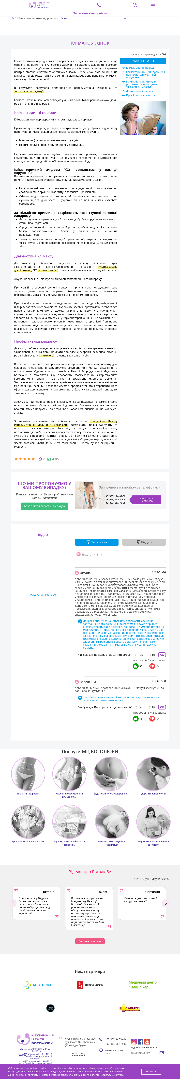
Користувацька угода (112, 1074)
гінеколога (47, 355)
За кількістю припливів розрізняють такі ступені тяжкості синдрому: (142, 84)
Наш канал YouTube (43, 594)
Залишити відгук (90, 941)
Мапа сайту (78, 1053)
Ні (153, 654)
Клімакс (65, 18)
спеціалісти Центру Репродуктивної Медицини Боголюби (65, 423)
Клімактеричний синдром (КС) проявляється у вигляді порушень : (145, 74)
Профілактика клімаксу (140, 95)
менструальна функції (29, 91)
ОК (162, 654)
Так (140, 654)
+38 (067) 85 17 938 (115, 1043)
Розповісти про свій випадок (44, 506)
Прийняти (151, 1071)
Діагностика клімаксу (139, 91)
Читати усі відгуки (151, 878)
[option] (36, 903)
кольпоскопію (48, 270)
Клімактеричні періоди (140, 67)
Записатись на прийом (90, 13)
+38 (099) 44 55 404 (115, 1039)
